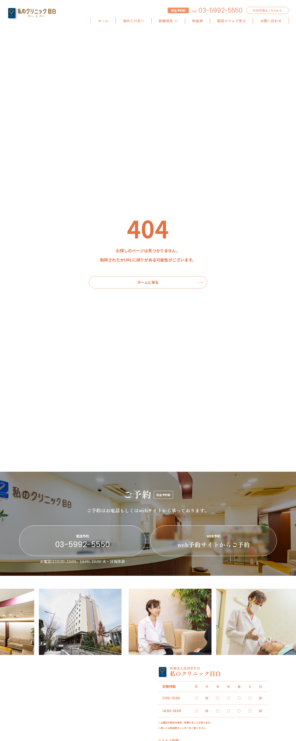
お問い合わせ (270, 20)
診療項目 (168, 21)
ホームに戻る (148, 282)
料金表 (197, 20)
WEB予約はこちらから (267, 10)
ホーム (103, 20)
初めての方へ (133, 20)
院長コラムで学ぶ (231, 20)
